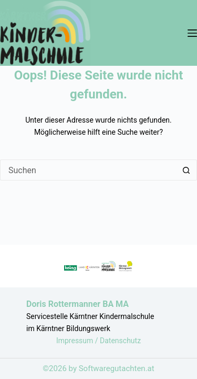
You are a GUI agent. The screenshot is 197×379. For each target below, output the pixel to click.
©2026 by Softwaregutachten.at (98, 368)
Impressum (75, 340)
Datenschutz (120, 340)
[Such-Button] (186, 170)
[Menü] (192, 33)
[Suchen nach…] (88, 170)
